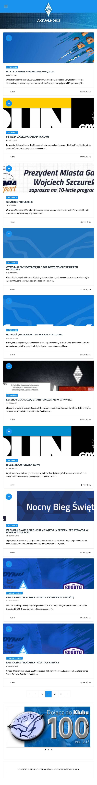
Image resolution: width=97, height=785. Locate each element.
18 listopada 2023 (12, 601)
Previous (10, 726)
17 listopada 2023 (12, 666)
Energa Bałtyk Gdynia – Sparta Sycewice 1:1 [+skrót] (40, 597)
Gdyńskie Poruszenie (19, 202)
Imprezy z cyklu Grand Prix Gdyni (27, 136)
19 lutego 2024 (11, 140)
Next (86, 726)
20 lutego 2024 (11, 75)
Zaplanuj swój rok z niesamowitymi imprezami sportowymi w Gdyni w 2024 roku (47, 531)
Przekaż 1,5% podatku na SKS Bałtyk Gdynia (34, 334)
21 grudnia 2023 (11, 468)
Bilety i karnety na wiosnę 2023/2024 (30, 71)
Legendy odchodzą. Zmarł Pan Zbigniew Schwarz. (39, 400)
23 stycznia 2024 (12, 338)
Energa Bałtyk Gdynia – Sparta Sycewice (32, 663)
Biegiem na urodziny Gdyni (23, 465)
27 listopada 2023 (12, 536)
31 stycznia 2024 (11, 273)
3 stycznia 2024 (11, 403)
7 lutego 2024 (11, 205)
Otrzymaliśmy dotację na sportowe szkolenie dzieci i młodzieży (42, 268)
